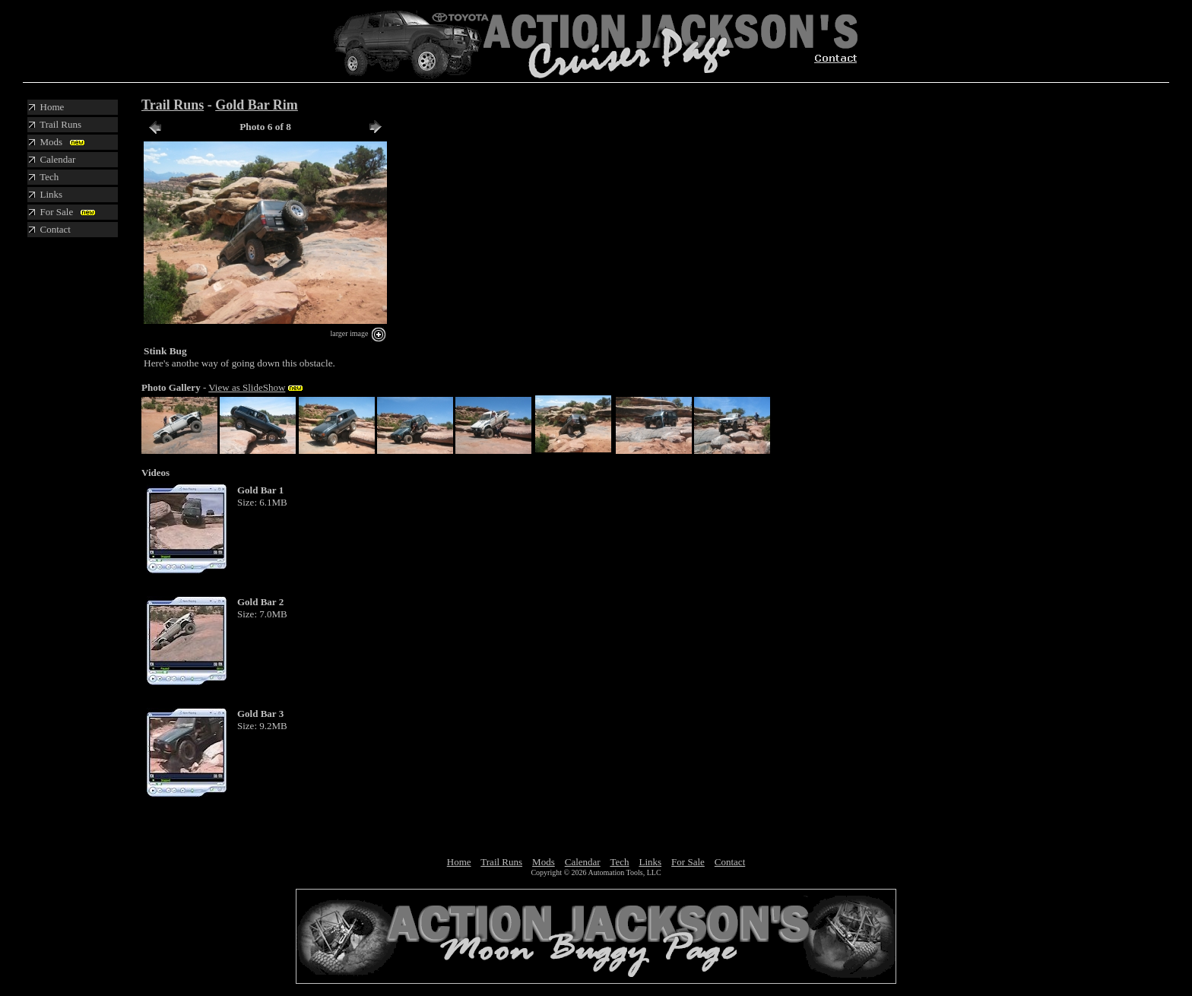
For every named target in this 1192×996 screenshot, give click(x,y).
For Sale (688, 862)
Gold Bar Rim (256, 105)
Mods (543, 862)
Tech (619, 862)
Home (459, 862)
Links (650, 862)
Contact (730, 862)
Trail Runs (172, 105)
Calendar (583, 862)
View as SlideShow (246, 387)
